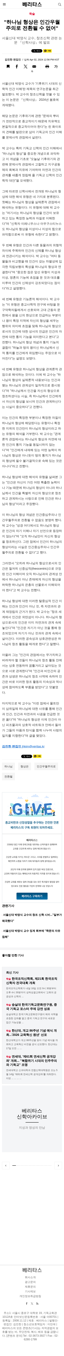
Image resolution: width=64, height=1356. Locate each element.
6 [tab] (34, 1165)
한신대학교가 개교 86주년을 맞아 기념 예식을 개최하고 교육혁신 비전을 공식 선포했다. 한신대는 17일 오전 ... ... (32, 1044)
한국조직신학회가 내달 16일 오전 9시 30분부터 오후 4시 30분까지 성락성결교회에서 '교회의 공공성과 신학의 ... (31, 992)
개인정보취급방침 (30, 1296)
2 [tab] (18, 1165)
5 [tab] (30, 1165)
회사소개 (30, 1277)
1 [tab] (14, 1165)
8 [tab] (42, 1165)
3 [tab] (22, 1165)
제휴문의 (30, 1286)
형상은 (24, 766)
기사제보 (30, 1291)
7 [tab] (38, 1165)
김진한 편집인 (13, 59)
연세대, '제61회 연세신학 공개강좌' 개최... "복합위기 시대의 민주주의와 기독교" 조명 (31, 1060)
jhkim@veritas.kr (33, 746)
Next (58, 1165)
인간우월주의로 (46, 766)
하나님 (8, 766)
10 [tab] (50, 1165)
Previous (5, 1165)
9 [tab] (46, 1165)
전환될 (8, 776)
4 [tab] (26, 1165)
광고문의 (30, 1282)
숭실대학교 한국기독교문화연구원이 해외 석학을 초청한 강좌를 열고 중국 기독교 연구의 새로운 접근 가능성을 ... (32, 1018)
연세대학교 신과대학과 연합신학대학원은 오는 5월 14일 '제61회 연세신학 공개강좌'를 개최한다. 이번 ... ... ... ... (31, 1074)
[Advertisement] (31, 1213)
